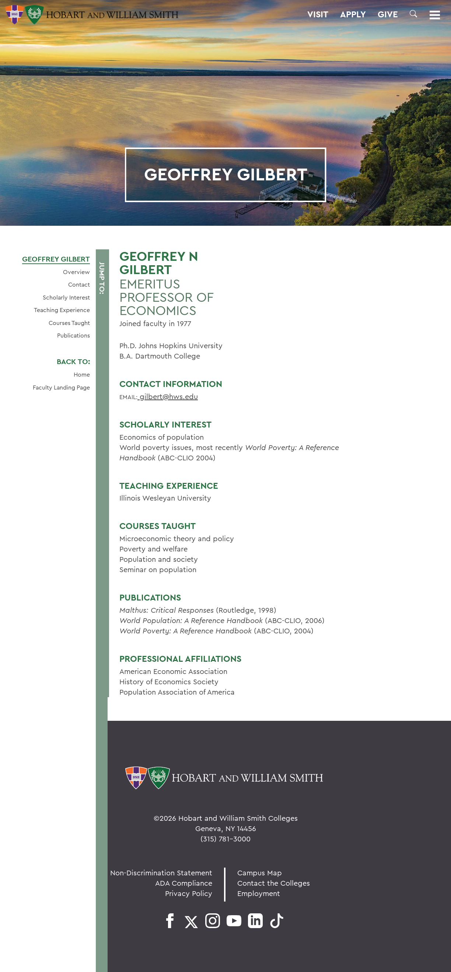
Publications (73, 335)
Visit (317, 14)
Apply (353, 14)
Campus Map (259, 872)
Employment (258, 893)
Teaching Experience (62, 310)
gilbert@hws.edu (167, 396)
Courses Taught (69, 322)
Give (388, 14)
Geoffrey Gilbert (56, 259)
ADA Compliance (183, 883)
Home (82, 374)
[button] (413, 13)
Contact (79, 284)
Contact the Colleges (273, 883)
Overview (76, 272)
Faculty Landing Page (61, 387)
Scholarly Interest (66, 297)
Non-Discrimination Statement (161, 872)
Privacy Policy (188, 893)
